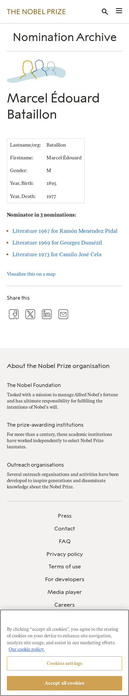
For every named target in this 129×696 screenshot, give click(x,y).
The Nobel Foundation (34, 385)
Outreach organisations (35, 465)
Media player (64, 592)
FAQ (65, 541)
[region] (64, 652)
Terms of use (65, 566)
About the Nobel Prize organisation (58, 366)
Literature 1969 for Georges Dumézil (57, 242)
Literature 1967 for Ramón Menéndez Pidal (65, 231)
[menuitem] (64, 516)
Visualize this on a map (31, 274)
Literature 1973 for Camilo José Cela (56, 254)
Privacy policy (64, 554)
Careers (64, 604)
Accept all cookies (64, 683)
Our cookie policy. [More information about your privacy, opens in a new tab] (26, 649)
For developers (64, 579)
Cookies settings (64, 663)
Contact (64, 528)
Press (65, 516)
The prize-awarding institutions (45, 425)
